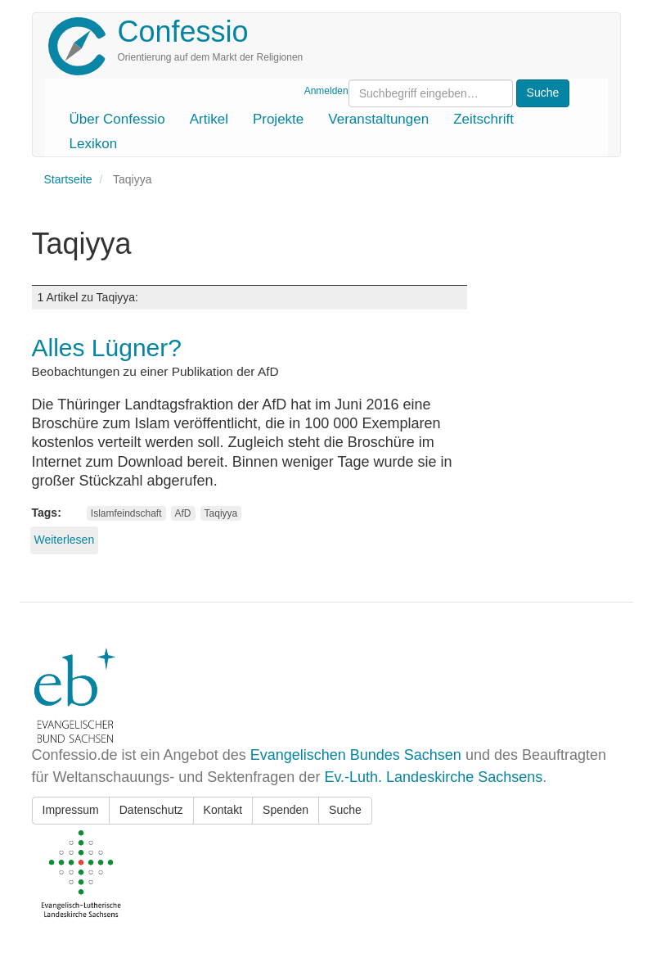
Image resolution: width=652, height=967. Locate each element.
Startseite (68, 179)
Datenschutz (151, 809)
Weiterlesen (64, 539)
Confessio (183, 31)
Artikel (209, 119)
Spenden (285, 809)
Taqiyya (221, 513)
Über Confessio (117, 119)
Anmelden (326, 91)
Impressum (71, 809)
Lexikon (94, 143)
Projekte (278, 119)
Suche (345, 809)
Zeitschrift (483, 119)
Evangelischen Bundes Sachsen (355, 755)
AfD (183, 513)
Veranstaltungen (378, 119)
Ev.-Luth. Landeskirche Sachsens (433, 777)
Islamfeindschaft (126, 513)
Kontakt (223, 809)
